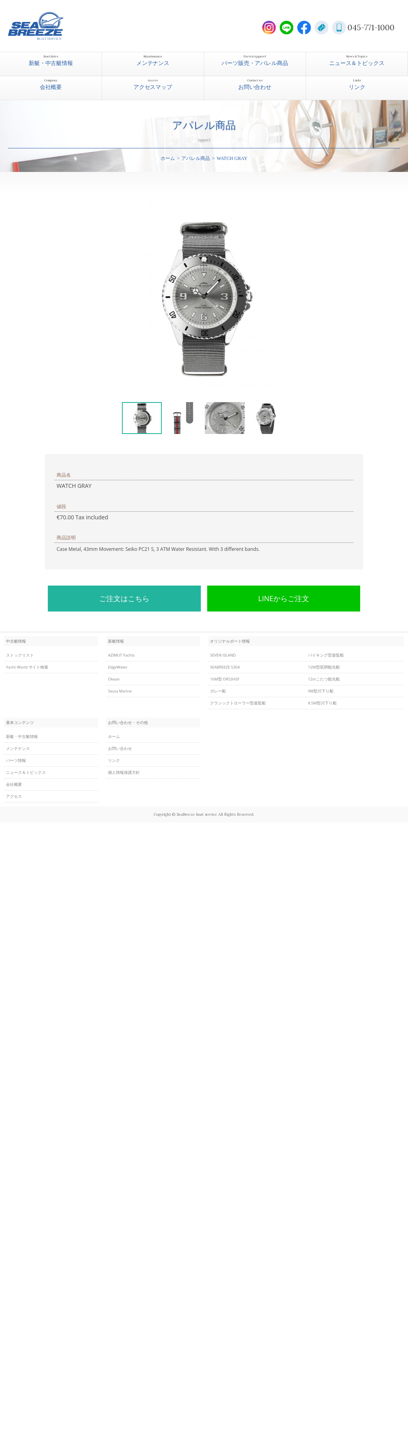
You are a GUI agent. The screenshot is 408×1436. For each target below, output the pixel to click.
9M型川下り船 (320, 691)
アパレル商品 (195, 158)
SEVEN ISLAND (222, 655)
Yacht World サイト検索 (27, 667)
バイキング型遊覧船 (326, 655)
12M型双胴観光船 (324, 667)
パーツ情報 (16, 760)
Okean (114, 679)
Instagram (269, 27)
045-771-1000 (370, 27)
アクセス (14, 796)
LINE (286, 27)
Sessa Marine (119, 691)
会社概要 (14, 784)
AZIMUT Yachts (121, 655)
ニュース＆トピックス (26, 772)
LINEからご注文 (283, 598)
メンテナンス (18, 748)
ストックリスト (20, 655)
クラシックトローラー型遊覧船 (238, 703)
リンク (114, 760)
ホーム (168, 158)
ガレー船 (218, 691)
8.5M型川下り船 (322, 703)
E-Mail (321, 27)
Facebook (304, 27)
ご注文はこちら (124, 598)
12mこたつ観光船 (324, 679)
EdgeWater (118, 667)
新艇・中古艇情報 (22, 736)
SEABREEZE (50, 26)
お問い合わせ (120, 748)
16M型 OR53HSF (224, 679)
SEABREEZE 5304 (225, 667)
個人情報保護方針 (124, 772)
